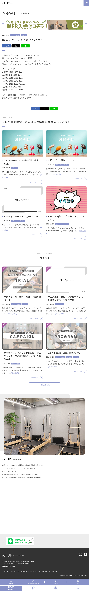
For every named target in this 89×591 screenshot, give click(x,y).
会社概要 (54, 571)
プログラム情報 (15, 35)
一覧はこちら (44, 386)
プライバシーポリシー (9, 571)
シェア (6, 46)
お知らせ (24, 35)
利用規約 (44, 571)
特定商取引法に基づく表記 (29, 571)
